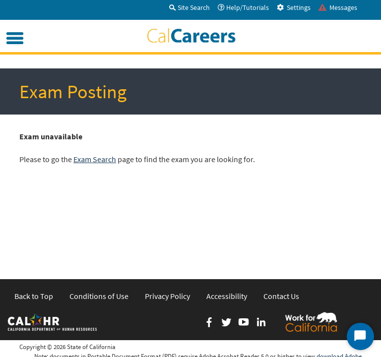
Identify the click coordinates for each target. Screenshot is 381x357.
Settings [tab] (294, 7)
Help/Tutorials (243, 7)
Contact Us (281, 215)
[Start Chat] (360, 336)
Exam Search (94, 159)
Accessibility (226, 215)
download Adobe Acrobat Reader (339, 280)
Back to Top (33, 215)
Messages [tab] (337, 7)
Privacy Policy (167, 215)
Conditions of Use (98, 215)
